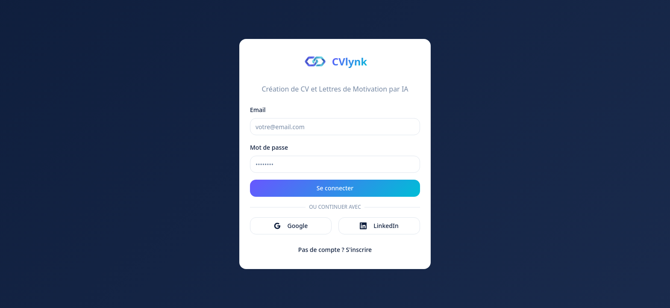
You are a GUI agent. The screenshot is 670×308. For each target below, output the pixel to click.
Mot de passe (269, 147)
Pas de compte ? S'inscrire (335, 250)
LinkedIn (379, 226)
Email (258, 110)
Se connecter (335, 188)
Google (291, 226)
